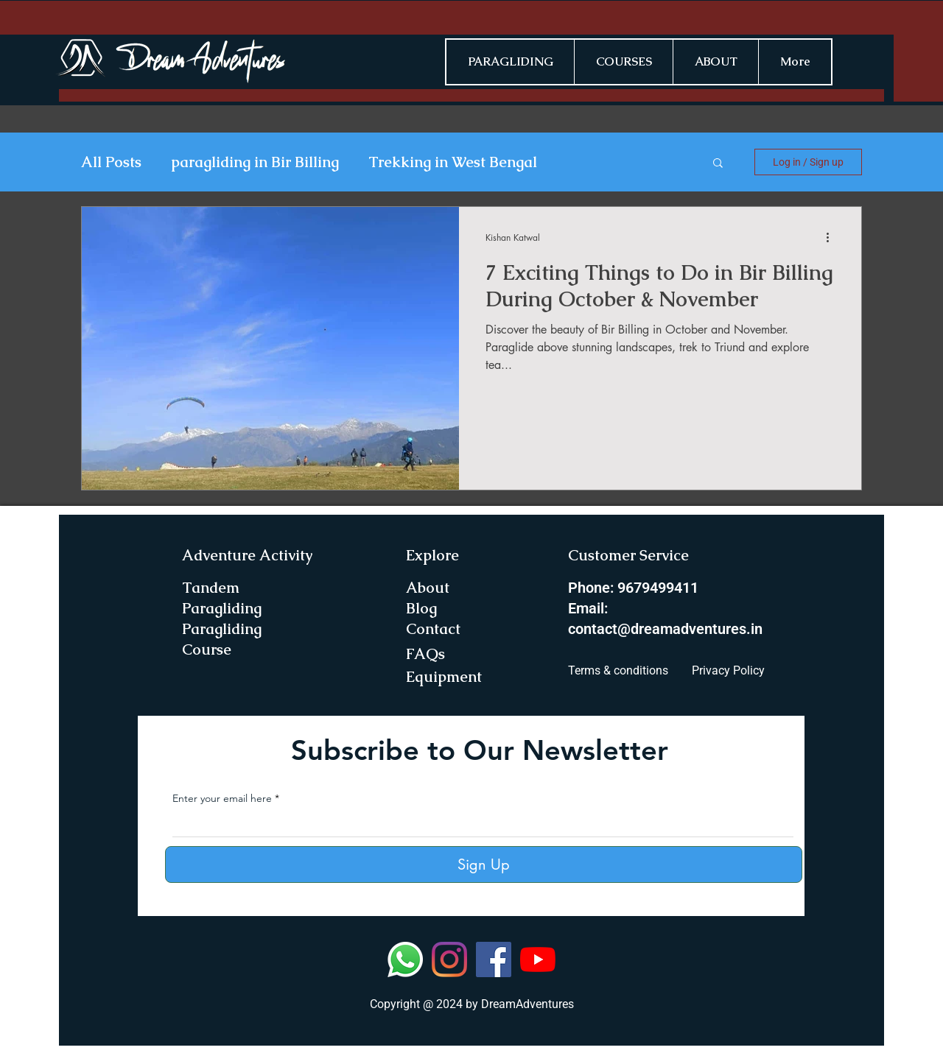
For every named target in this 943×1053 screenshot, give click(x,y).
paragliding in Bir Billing (255, 162)
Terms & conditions (618, 670)
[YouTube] (537, 959)
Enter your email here (222, 798)
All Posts (111, 162)
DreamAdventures (527, 1004)
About (427, 587)
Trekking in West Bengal (452, 162)
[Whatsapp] (405, 959)
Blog (421, 608)
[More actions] (832, 237)
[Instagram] (449, 959)
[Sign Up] (483, 864)
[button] (718, 164)
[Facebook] (493, 959)
